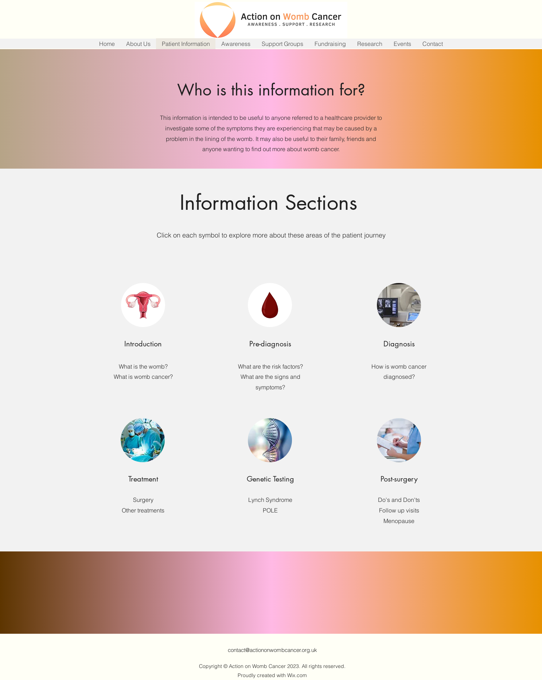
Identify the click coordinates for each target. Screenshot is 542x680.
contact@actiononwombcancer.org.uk (272, 649)
